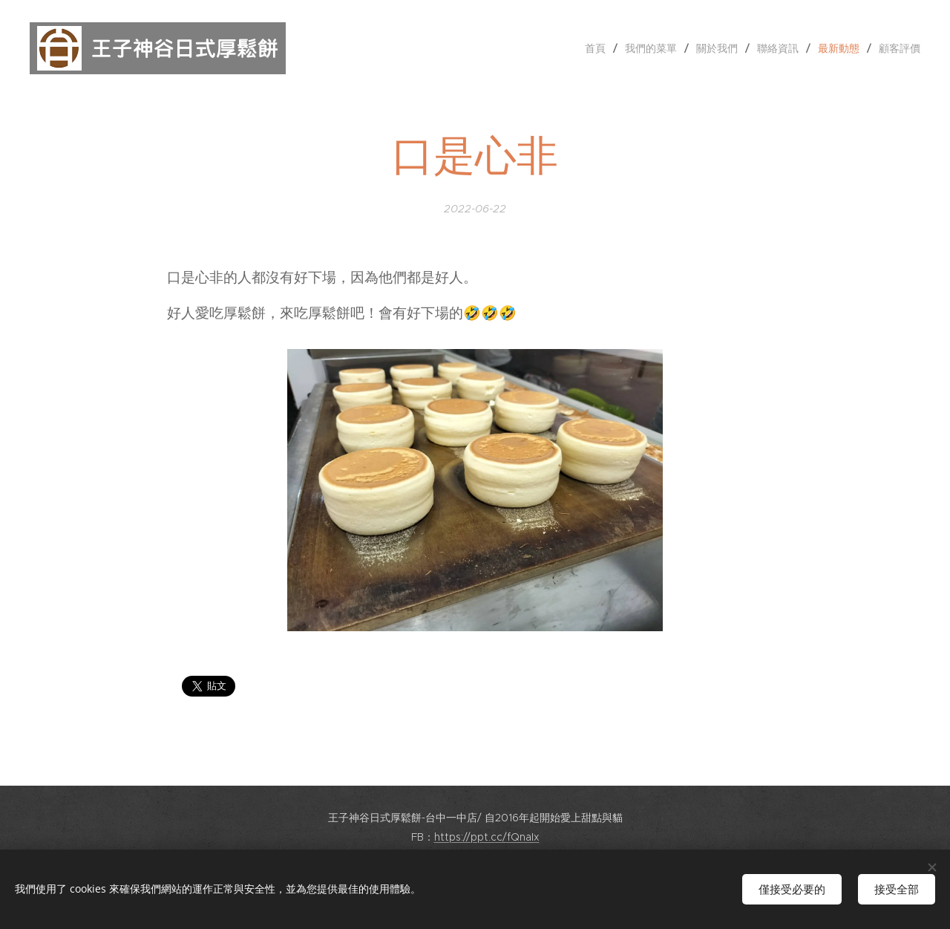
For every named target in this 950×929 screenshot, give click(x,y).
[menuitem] (599, 48)
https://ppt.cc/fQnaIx (487, 837)
